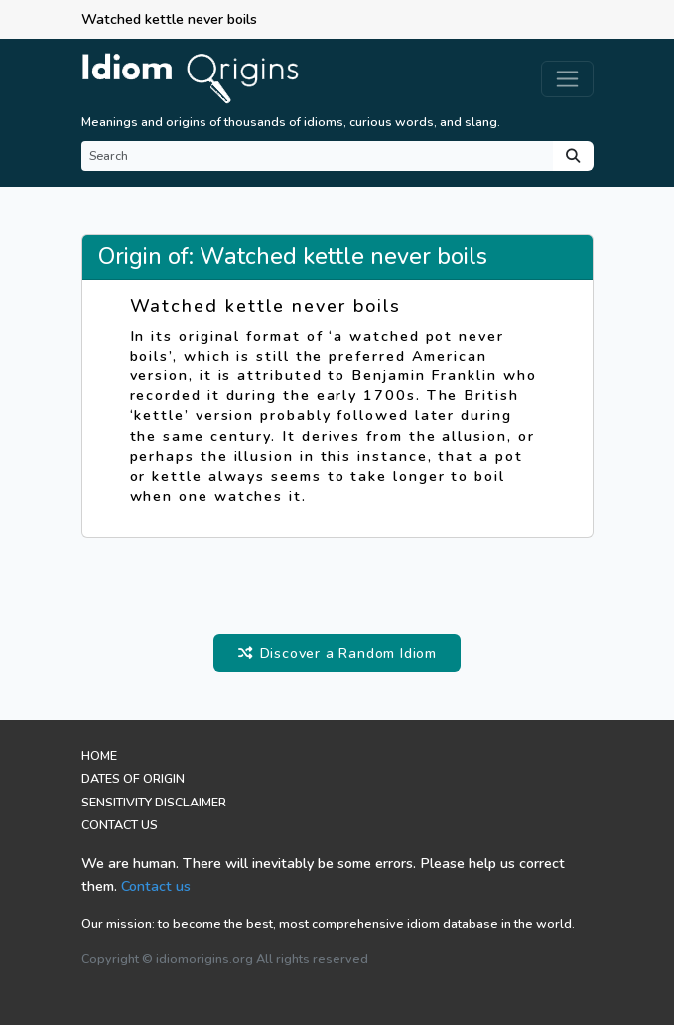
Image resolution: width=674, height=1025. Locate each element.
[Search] (317, 156)
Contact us (156, 886)
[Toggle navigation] (567, 79)
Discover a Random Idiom (337, 652)
